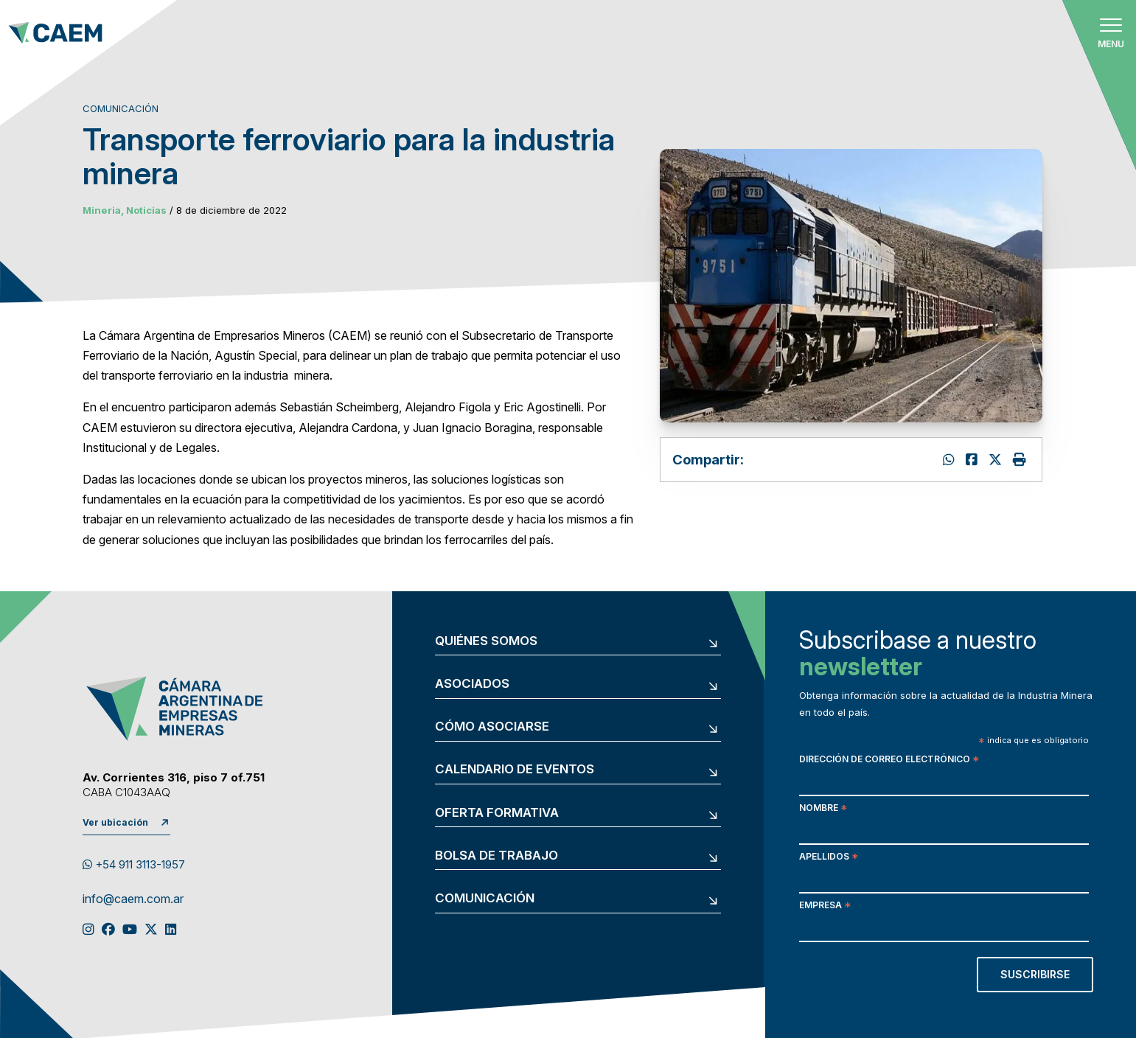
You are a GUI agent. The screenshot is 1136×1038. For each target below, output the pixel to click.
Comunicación (484, 898)
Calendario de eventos (514, 769)
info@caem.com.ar (133, 899)
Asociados (472, 684)
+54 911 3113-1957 (134, 864)
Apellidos (828, 858)
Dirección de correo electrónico (889, 760)
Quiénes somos (486, 641)
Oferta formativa (497, 813)
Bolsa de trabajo (496, 856)
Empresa (825, 906)
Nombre (823, 809)
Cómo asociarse (492, 727)
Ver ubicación (115, 822)
